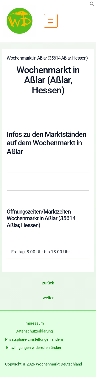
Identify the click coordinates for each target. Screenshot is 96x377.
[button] (92, 4)
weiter (48, 297)
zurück (48, 283)
